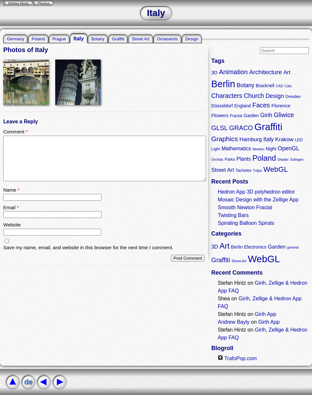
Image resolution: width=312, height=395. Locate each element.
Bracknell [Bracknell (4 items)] (265, 85)
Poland (38, 38)
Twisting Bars (233, 215)
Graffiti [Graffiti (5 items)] (220, 260)
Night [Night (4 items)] (271, 148)
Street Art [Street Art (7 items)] (222, 170)
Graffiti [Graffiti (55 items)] (268, 126)
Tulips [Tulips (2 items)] (257, 170)
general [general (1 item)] (293, 247)
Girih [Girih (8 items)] (266, 115)
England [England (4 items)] (242, 105)
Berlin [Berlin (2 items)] (237, 247)
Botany (97, 38)
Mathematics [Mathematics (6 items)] (236, 148)
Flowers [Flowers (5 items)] (219, 115)
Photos (44, 3)
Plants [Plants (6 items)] (243, 159)
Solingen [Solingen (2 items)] (296, 159)
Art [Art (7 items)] (287, 72)
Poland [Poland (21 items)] (264, 158)
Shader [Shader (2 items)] (283, 159)
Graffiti (118, 38)
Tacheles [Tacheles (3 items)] (244, 170)
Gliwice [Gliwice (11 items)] (284, 114)
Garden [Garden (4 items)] (251, 115)
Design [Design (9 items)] (275, 95)
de (28, 382)
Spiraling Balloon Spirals (246, 223)
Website (12, 224)
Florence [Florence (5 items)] (281, 105)
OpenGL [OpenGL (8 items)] (288, 148)
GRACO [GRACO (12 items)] (241, 127)
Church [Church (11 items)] (254, 95)
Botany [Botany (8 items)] (245, 85)
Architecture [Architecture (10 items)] (265, 72)
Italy (78, 38)
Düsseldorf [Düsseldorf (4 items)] (222, 105)
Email (11, 207)
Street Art (140, 38)
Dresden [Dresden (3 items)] (293, 96)
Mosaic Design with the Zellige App (258, 199)
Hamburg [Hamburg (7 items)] (250, 139)
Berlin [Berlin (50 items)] (223, 84)
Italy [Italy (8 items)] (268, 139)
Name (11, 190)
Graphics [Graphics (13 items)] (224, 139)
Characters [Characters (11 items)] (226, 95)
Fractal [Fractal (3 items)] (236, 116)
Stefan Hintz (18, 3)
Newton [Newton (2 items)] (258, 149)
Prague (59, 38)
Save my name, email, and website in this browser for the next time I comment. (88, 247)
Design (191, 38)
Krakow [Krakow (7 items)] (284, 139)
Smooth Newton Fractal (245, 207)
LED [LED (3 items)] (299, 140)
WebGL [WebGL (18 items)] (276, 169)
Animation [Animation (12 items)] (233, 71)
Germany (15, 38)
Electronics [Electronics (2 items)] (255, 247)
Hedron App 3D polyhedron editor (256, 192)
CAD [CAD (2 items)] (279, 86)
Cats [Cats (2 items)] (288, 86)
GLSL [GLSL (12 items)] (219, 127)
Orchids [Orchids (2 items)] (217, 159)
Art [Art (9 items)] (224, 245)
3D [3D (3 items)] (214, 247)
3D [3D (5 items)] (214, 72)
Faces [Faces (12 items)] (261, 105)
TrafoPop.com (237, 358)
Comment (15, 131)
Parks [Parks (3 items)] (230, 159)
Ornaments (167, 38)
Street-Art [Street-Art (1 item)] (238, 261)
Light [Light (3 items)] (215, 149)
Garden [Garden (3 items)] (277, 247)
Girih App (265, 314)
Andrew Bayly (234, 322)
